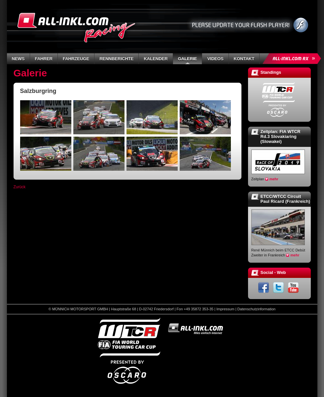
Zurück (20, 187)
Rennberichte (116, 58)
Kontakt (244, 58)
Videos (215, 58)
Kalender (155, 58)
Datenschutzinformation (256, 309)
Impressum (225, 309)
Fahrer (44, 58)
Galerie (187, 58)
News (18, 58)
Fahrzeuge (76, 58)
